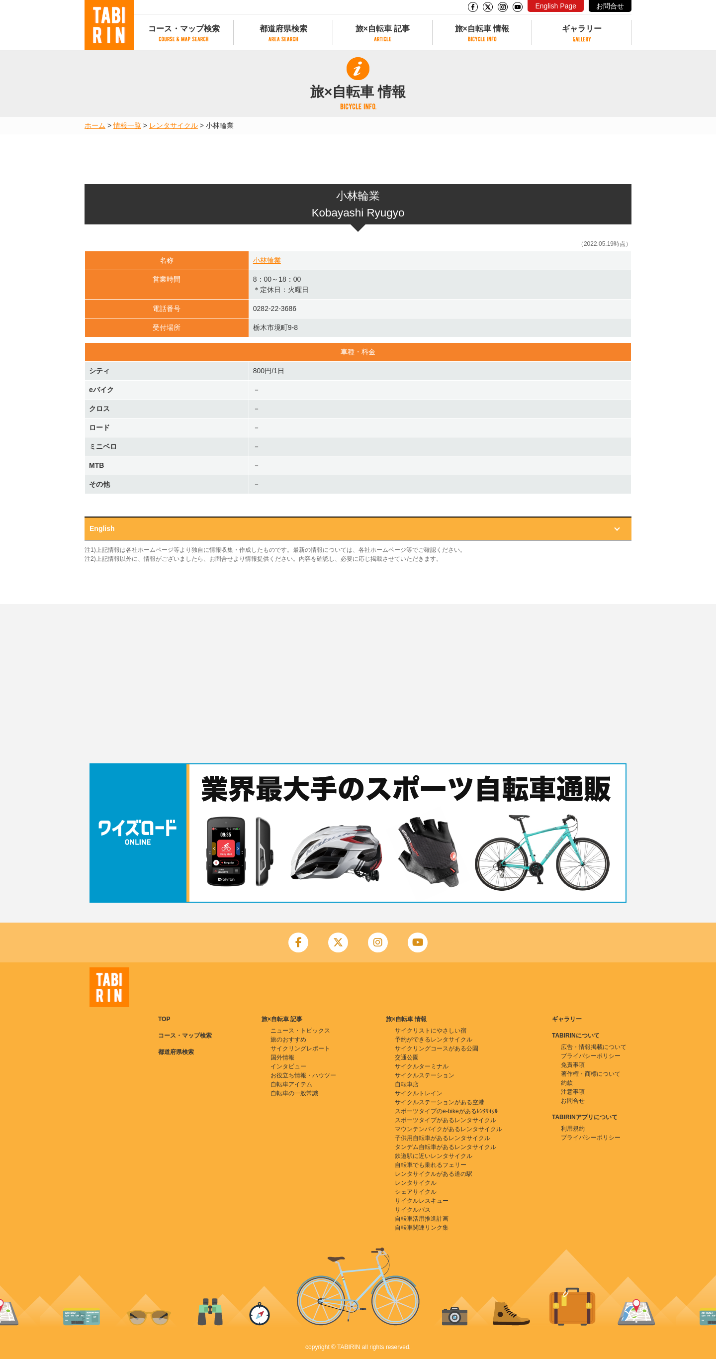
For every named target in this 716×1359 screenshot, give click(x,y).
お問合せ (610, 6)
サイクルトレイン (419, 1093)
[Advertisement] (358, 683)
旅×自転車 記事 (383, 28)
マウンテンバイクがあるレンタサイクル (448, 1129)
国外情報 (282, 1057)
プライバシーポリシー (591, 1055)
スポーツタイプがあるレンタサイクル (445, 1120)
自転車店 (407, 1084)
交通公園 (407, 1057)
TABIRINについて (576, 1035)
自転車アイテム (291, 1084)
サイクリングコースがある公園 (436, 1048)
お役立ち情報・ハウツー (303, 1075)
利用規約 (573, 1128)
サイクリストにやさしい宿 (430, 1030)
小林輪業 (267, 260)
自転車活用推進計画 (421, 1218)
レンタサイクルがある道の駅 (433, 1173)
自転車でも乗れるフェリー (430, 1164)
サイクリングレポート (300, 1048)
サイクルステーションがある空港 (439, 1102)
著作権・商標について (591, 1073)
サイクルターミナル (421, 1066)
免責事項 (573, 1064)
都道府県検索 (283, 28)
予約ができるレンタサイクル (433, 1039)
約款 (567, 1082)
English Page (555, 6)
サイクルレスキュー (421, 1200)
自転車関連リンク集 (421, 1227)
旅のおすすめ (288, 1039)
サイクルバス (413, 1209)
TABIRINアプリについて (585, 1117)
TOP (164, 1019)
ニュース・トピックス (300, 1030)
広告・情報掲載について (593, 1047)
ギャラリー (582, 28)
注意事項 (573, 1091)
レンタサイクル (173, 125)
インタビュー (288, 1066)
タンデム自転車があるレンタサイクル (445, 1147)
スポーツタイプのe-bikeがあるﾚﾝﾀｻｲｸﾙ (446, 1111)
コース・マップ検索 (184, 28)
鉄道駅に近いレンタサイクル (433, 1155)
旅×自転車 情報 (482, 28)
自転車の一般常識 (294, 1093)
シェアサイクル (416, 1191)
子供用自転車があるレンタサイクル (442, 1138)
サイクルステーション (424, 1075)
